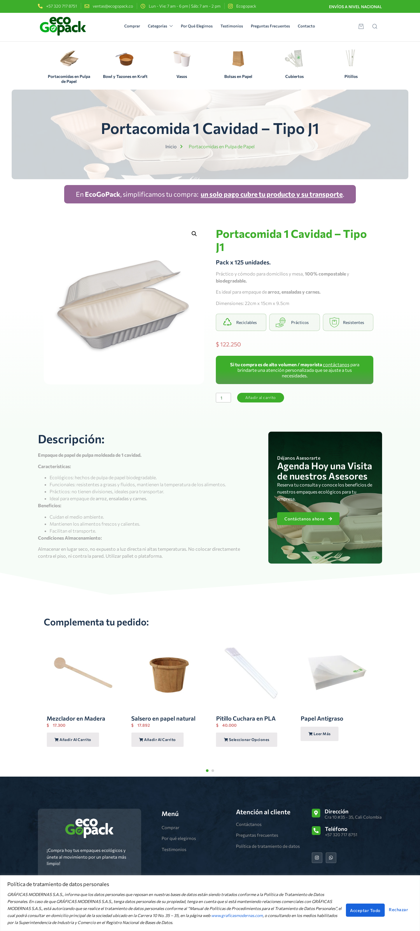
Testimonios (235, 26)
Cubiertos (294, 76)
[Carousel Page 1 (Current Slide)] (207, 770)
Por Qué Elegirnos (196, 26)
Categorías (154, 26)
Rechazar (337, 908)
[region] (210, 903)
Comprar (121, 26)
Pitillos (351, 76)
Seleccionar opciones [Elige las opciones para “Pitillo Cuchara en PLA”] (247, 740)
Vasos (181, 76)
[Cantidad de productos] (224, 398)
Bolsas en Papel (238, 76)
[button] (194, 234)
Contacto (319, 26)
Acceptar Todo (386, 908)
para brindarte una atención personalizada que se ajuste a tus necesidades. (294, 370)
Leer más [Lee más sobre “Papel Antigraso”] (320, 734)
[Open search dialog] (375, 27)
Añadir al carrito (263, 397)
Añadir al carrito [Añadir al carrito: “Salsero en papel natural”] (157, 740)
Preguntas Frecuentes (278, 26)
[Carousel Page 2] (212, 770)
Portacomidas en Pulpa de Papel (69, 79)
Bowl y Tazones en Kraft (125, 76)
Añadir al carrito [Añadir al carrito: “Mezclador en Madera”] (73, 740)
